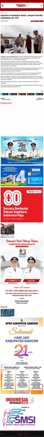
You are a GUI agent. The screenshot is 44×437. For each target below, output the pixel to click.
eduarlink (23, 434)
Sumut (41, 91)
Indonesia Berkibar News (19, 433)
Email (41, 21)
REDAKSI (28, 433)
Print (36, 21)
